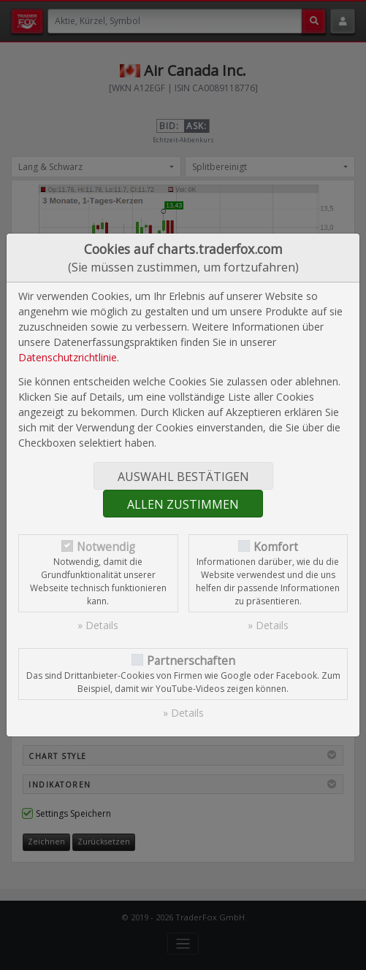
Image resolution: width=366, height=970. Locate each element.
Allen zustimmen (183, 504)
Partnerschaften (191, 661)
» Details (97, 625)
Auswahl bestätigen (183, 477)
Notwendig (106, 547)
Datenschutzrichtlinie (67, 357)
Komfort (275, 547)
